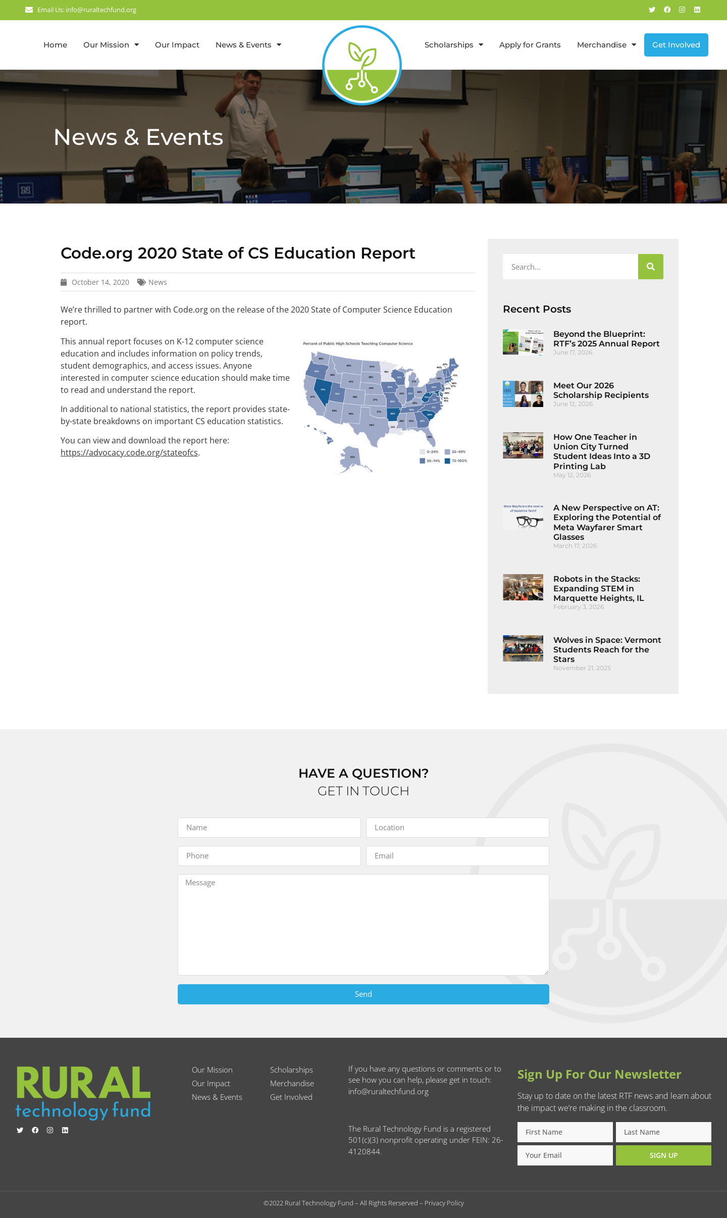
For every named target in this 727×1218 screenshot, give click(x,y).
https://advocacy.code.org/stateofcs (129, 452)
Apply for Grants (530, 44)
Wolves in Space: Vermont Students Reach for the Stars (607, 649)
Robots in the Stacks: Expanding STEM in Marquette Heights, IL (598, 588)
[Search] (650, 266)
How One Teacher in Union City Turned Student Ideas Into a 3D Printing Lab (601, 451)
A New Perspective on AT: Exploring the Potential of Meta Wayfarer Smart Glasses (607, 522)
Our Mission (111, 45)
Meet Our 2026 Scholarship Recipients (601, 390)
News (157, 282)
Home (55, 44)
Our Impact (177, 44)
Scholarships (454, 45)
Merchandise (606, 45)
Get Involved (676, 44)
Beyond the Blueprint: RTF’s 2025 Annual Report (606, 338)
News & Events (248, 45)
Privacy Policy (444, 1202)
